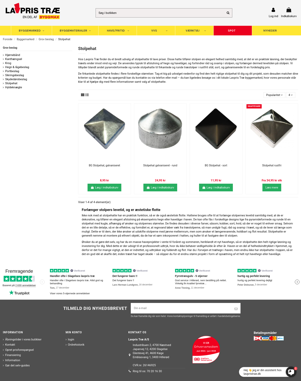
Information (12, 360)
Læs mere (271, 187)
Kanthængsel (13, 59)
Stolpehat (11, 83)
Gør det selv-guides (17, 365)
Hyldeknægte (13, 87)
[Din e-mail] (181, 308)
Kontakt (10, 344)
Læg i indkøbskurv (104, 187)
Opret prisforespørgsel (19, 350)
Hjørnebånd (12, 55)
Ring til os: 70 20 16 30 (147, 371)
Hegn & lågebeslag (17, 67)
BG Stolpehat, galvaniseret (104, 165)
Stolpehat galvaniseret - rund (160, 165)
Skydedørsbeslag (16, 79)
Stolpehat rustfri (271, 165)
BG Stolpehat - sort (216, 165)
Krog (8, 63)
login (71, 339)
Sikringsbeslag (14, 75)
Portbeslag (12, 71)
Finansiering (13, 355)
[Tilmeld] (236, 309)
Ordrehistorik (76, 344)
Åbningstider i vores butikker (23, 339)
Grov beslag (10, 47)
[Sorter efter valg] (274, 95)
